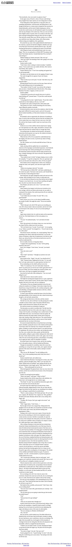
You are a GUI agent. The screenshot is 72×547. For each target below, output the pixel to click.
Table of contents (66, 2)
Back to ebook (56, 2)
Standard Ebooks (7, 2)
